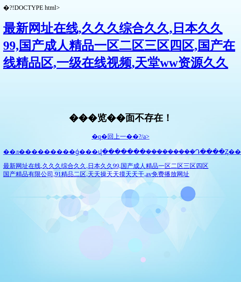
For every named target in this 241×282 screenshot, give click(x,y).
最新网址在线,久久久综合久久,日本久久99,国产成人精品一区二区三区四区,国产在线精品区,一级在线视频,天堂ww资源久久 (119, 45)
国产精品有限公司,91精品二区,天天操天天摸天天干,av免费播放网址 (96, 174)
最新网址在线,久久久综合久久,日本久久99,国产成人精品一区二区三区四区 (105, 166)
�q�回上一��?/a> (121, 136)
